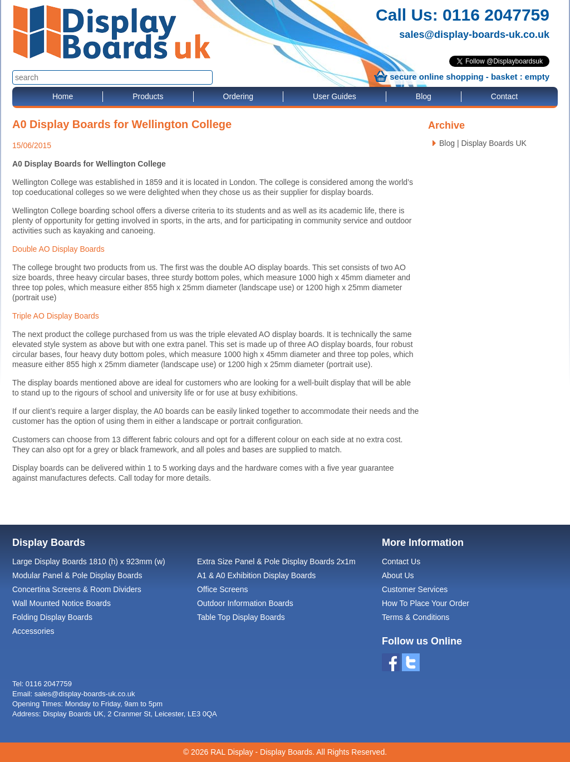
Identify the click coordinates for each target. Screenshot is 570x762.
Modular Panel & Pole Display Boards (77, 575)
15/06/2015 (31, 145)
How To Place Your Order (425, 603)
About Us (398, 575)
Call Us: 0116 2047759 (462, 15)
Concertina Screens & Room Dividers (76, 589)
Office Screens (222, 589)
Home (62, 96)
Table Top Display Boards (241, 617)
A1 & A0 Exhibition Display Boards (256, 575)
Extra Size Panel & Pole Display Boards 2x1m (276, 561)
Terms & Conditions (415, 617)
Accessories (33, 631)
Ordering (238, 96)
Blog (423, 96)
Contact (504, 96)
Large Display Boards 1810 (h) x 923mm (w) (88, 561)
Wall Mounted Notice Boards (61, 603)
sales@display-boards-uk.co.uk (474, 34)
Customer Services (415, 589)
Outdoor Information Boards (245, 603)
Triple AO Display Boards (55, 315)
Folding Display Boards (52, 617)
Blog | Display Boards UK (483, 143)
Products (147, 96)
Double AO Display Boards (58, 249)
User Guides (334, 96)
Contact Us (401, 561)
